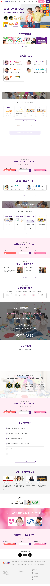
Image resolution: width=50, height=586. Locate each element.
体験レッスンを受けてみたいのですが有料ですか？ (17, 428)
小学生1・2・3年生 (21, 569)
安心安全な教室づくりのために (26, 498)
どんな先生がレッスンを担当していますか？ (16, 449)
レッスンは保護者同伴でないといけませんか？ (16, 439)
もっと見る (25, 277)
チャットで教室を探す (40, 170)
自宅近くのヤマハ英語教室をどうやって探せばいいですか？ (18, 444)
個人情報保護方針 (40, 582)
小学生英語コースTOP (21, 568)
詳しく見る (25, 393)
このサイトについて (45, 582)
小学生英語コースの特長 (26, 205)
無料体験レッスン (41, 1)
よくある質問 (25, 423)
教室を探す (35, 1)
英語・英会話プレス (25, 472)
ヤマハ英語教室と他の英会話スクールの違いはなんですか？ (18, 454)
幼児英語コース (25, 1)
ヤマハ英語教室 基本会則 (36, 575)
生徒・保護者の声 (25, 264)
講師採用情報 (34, 578)
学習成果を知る (25, 288)
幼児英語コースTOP (6, 568)
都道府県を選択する (10, 170)
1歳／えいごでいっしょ (7, 570)
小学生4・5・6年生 (21, 570)
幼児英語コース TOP (25, 86)
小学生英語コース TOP (25, 195)
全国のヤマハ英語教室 (35, 579)
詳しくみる (25, 121)
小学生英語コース (30, 1)
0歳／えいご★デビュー (7, 569)
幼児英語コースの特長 (26, 96)
